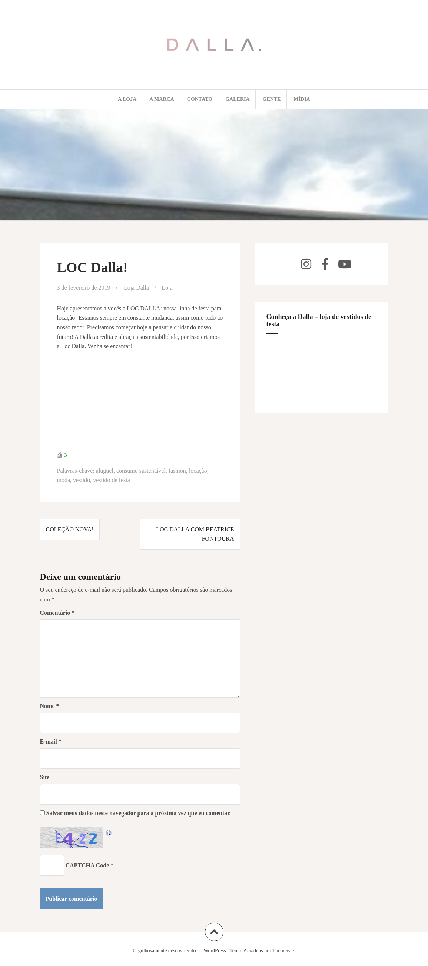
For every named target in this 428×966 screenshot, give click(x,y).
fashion (177, 471)
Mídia (302, 99)
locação (198, 471)
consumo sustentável (141, 471)
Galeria (237, 99)
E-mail (51, 741)
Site (45, 777)
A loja (127, 99)
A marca (161, 99)
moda (63, 480)
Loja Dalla (136, 287)
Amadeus (253, 950)
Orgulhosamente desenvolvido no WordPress (179, 950)
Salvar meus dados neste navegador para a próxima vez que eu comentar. (138, 813)
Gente (272, 99)
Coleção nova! (70, 529)
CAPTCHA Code (87, 865)
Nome (49, 706)
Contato (199, 99)
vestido (81, 480)
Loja (167, 287)
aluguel (104, 471)
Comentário (57, 613)
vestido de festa (111, 480)
